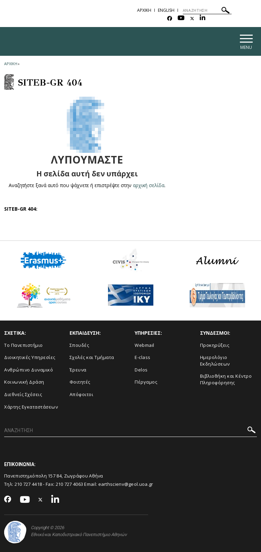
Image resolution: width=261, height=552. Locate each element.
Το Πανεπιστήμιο (23, 345)
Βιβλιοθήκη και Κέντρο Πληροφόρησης (226, 379)
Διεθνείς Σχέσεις (23, 394)
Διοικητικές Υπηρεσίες (29, 357)
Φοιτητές (80, 382)
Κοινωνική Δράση (24, 382)
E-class (143, 357)
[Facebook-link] (169, 18)
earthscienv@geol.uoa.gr (125, 484)
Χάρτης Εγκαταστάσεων (31, 407)
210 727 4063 (69, 484)
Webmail (144, 345)
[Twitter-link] (192, 18)
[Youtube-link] (181, 18)
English (166, 10)
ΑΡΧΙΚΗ (144, 10)
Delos (141, 370)
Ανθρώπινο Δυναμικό (28, 370)
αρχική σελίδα (148, 185)
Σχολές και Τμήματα (92, 357)
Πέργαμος (146, 382)
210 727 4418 (28, 484)
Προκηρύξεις (215, 345)
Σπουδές (79, 345)
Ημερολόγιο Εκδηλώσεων (215, 360)
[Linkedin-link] (202, 18)
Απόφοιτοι (81, 394)
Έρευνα (78, 370)
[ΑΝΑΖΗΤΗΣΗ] (207, 10)
